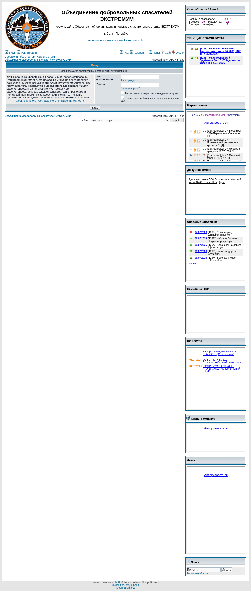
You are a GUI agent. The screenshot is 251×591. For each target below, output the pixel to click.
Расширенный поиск (198, 573)
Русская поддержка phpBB (125, 585)
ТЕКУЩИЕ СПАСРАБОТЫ (205, 38)
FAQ (124, 52)
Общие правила (26, 100)
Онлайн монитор (203, 418)
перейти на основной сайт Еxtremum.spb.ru (117, 40)
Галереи (137, 52)
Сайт (166, 52)
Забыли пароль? (130, 88)
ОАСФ (178, 52)
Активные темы (46, 56)
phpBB (117, 582)
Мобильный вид (125, 587)
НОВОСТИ (194, 341)
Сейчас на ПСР (198, 289)
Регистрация (27, 52)
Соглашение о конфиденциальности (61, 100)
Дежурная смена (199, 170)
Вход (10, 52)
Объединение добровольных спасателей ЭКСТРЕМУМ (38, 59)
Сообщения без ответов (20, 56)
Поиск (154, 52)
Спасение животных (202, 222)
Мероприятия (197, 105)
